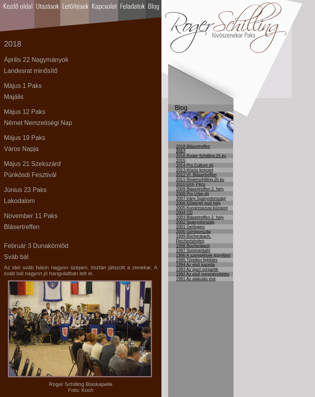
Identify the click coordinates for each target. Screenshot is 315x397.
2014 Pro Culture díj (194, 165)
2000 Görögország (193, 231)
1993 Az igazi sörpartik (197, 269)
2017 (180, 151)
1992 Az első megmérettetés (202, 274)
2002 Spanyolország (195, 222)
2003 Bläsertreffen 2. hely (200, 217)
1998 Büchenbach (193, 245)
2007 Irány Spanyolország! (201, 198)
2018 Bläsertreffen (193, 146)
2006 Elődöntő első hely (198, 203)
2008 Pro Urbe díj (192, 193)
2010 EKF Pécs (190, 184)
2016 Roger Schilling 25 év (201, 155)
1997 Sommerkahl (193, 250)
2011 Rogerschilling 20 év (200, 179)
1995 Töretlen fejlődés (196, 259)
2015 (180, 160)
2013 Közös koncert (194, 170)
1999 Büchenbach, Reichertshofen (193, 238)
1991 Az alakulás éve (196, 278)
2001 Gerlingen (190, 226)
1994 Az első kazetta (195, 264)
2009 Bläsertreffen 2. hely (200, 188)
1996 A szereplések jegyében (203, 255)
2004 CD (184, 212)
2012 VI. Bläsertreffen (196, 174)
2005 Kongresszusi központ (202, 207)
